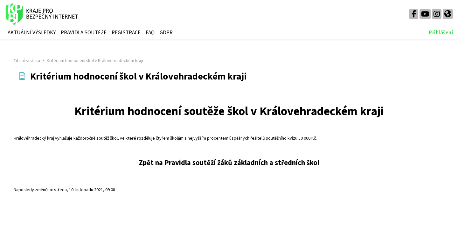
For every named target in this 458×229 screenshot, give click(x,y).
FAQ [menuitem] (150, 32)
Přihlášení (441, 32)
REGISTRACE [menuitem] (126, 32)
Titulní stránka (36, 60)
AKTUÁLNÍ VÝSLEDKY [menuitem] (32, 32)
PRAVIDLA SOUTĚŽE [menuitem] (84, 32)
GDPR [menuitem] (166, 32)
